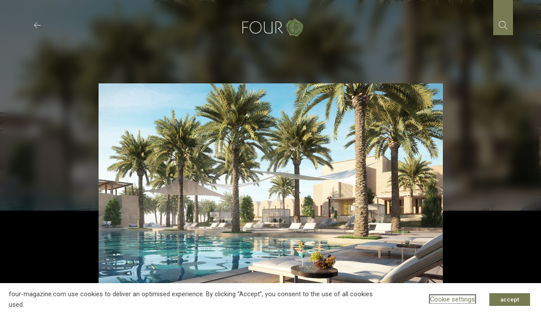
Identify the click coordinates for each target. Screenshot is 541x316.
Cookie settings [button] (452, 299)
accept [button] (509, 299)
